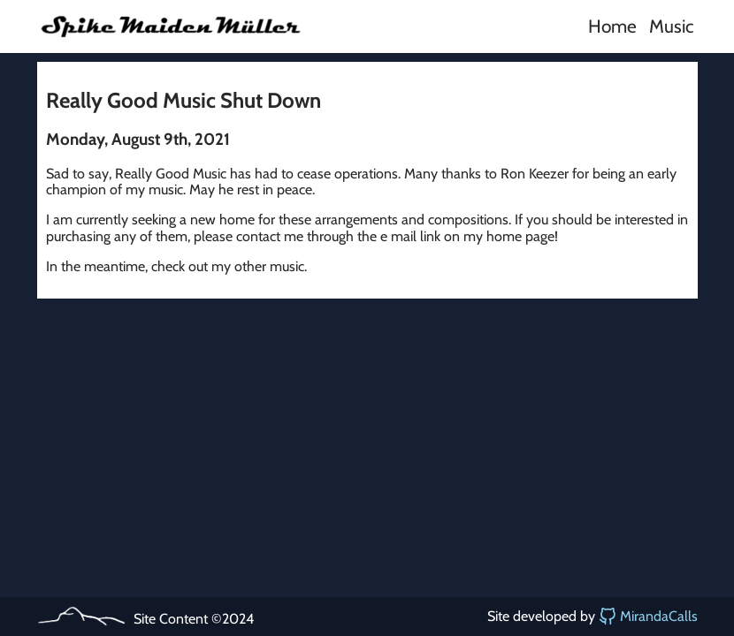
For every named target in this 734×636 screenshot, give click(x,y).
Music (671, 26)
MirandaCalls (648, 616)
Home (612, 26)
